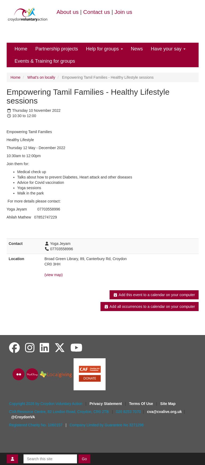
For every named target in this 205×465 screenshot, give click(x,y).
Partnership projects (56, 48)
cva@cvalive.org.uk (164, 412)
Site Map (168, 404)
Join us (123, 12)
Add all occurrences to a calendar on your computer (149, 306)
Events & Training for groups (45, 61)
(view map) (54, 275)
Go (84, 459)
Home (21, 48)
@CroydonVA (23, 417)
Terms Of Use (141, 404)
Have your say (168, 48)
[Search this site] (50, 458)
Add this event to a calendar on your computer (154, 295)
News (137, 48)
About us (68, 12)
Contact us (96, 12)
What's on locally (41, 77)
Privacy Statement (106, 404)
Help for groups (104, 48)
